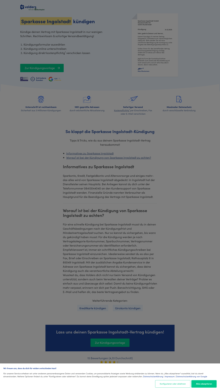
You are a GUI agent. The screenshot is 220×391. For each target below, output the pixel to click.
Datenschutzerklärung (153, 376)
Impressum (170, 376)
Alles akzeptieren (204, 383)
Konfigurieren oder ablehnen (173, 383)
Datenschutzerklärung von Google (191, 376)
